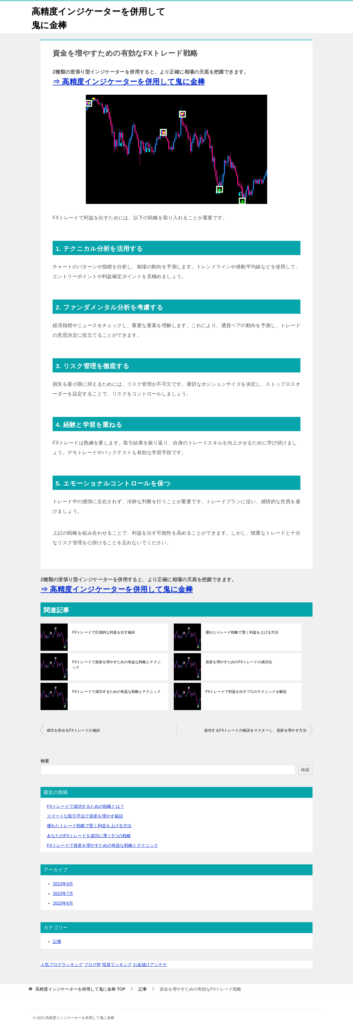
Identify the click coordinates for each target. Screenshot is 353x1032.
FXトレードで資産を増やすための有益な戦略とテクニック (116, 665)
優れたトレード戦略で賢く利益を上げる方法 (242, 632)
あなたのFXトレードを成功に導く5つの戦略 (89, 835)
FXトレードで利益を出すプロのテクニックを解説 (246, 692)
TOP (80, 989)
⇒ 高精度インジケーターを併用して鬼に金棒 (129, 81)
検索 (44, 760)
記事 (57, 941)
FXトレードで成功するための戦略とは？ (85, 806)
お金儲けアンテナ (150, 964)
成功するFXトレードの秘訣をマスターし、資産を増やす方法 (255, 730)
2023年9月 (63, 883)
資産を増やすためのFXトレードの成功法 (239, 662)
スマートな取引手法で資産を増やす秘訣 (85, 816)
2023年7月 (63, 893)
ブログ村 (92, 964)
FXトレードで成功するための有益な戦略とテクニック (116, 692)
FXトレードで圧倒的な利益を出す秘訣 (103, 632)
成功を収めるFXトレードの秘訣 (73, 730)
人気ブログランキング (61, 964)
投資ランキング (117, 964)
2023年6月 (63, 903)
